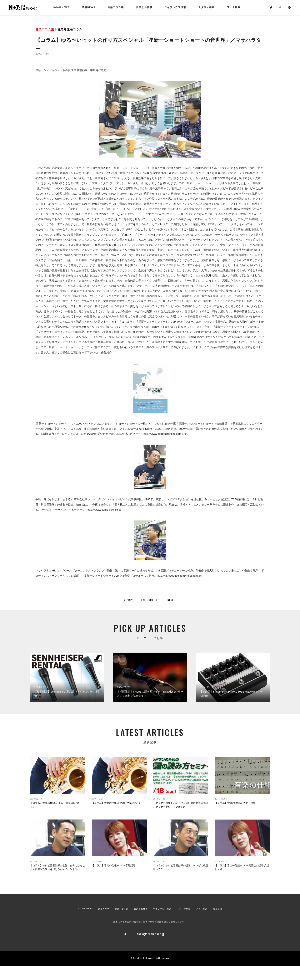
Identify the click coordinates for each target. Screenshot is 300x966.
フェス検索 (202, 909)
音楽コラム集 (116, 7)
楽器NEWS (88, 7)
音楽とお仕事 (141, 909)
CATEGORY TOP (150, 600)
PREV (128, 600)
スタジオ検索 (184, 909)
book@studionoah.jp (151, 934)
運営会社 (217, 909)
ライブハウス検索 (162, 909)
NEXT (172, 600)
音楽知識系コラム (69, 29)
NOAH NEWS (61, 7)
